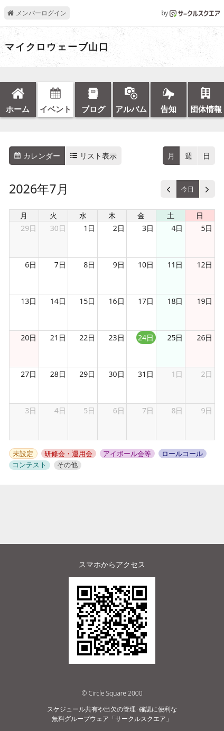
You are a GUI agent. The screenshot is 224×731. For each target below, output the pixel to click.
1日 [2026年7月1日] (89, 228)
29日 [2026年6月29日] (28, 228)
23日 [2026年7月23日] (117, 337)
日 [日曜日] (199, 215)
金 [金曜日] (141, 215)
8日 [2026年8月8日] (177, 410)
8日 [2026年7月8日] (89, 265)
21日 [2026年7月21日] (58, 337)
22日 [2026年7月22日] (87, 337)
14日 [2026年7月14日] (58, 301)
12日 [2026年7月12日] (204, 265)
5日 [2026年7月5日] (206, 228)
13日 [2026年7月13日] (28, 301)
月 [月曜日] (23, 215)
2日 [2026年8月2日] (206, 374)
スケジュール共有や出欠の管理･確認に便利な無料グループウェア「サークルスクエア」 (112, 714)
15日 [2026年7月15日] (87, 301)
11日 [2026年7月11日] (175, 265)
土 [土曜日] (170, 215)
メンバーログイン (36, 12)
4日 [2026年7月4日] (177, 228)
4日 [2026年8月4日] (60, 410)
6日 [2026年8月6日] (119, 410)
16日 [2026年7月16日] (117, 301)
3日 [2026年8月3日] (30, 410)
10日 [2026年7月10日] (146, 265)
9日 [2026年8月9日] (206, 410)
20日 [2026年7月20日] (28, 337)
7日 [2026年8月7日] (148, 410)
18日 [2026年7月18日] (175, 301)
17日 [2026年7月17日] (146, 301)
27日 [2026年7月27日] (28, 374)
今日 (187, 188)
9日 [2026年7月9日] (119, 265)
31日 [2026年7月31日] (146, 374)
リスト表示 (93, 156)
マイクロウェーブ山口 (57, 47)
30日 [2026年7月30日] (117, 374)
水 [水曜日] (83, 215)
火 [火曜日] (53, 215)
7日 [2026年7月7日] (60, 265)
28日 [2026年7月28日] (58, 374)
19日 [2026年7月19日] (204, 301)
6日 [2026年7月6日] (30, 265)
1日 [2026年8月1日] (177, 374)
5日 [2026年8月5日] (89, 410)
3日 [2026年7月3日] (148, 228)
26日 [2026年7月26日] (204, 337)
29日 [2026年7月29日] (87, 374)
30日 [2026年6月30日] (58, 228)
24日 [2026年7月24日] (146, 337)
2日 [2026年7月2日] (119, 228)
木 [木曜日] (112, 215)
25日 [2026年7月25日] (175, 337)
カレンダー (37, 156)
